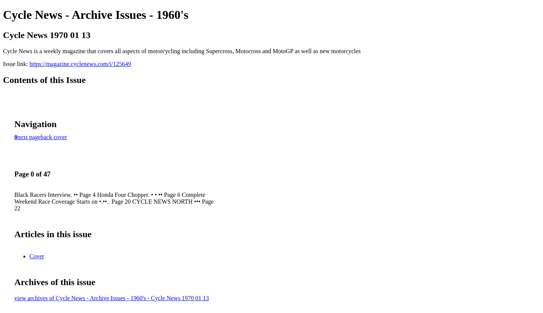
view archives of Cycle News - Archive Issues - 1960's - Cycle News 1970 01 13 (111, 298)
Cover (36, 256)
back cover (54, 137)
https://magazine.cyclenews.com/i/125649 (80, 64)
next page (29, 137)
